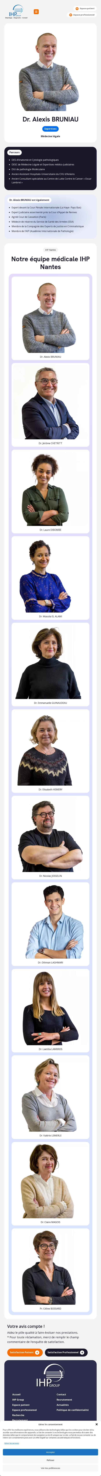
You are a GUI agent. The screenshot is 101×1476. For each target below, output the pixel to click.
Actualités (63, 1404)
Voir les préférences (50, 1468)
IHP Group (16, 11)
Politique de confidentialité (73, 1410)
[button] (96, 1424)
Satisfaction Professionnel (66, 1352)
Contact (61, 1394)
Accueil (16, 1394)
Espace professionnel (81, 15)
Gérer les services (11, 1443)
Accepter (50, 1452)
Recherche (18, 1415)
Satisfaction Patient (24, 1352)
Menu (36, 11)
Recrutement (20, 1420)
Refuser (50, 1460)
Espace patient (85, 8)
